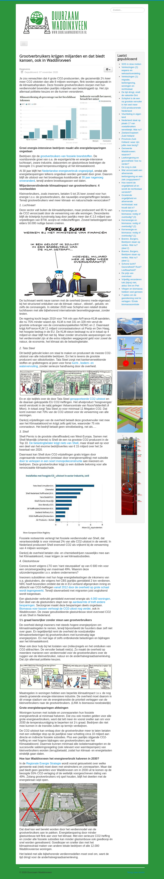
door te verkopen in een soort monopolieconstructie (50, 461)
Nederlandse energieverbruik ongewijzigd (67, 170)
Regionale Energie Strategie (43, 763)
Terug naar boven (136, 872)
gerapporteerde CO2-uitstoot (87, 398)
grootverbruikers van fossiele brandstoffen (66, 156)
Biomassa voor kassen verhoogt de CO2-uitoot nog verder (55, 608)
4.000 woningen (100, 598)
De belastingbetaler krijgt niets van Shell (54, 443)
